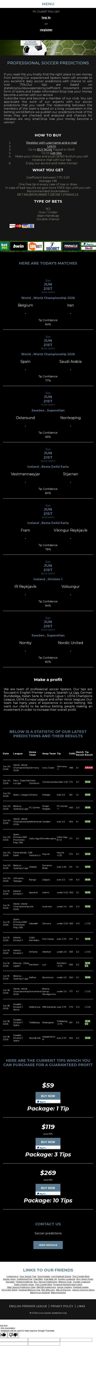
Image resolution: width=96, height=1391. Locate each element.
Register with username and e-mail (51, 142)
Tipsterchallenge (24, 1281)
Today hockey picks (24, 1284)
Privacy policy (62, 1306)
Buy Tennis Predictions (45, 1281)
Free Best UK (50, 1279)
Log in (51, 146)
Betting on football (40, 1292)
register (46, 30)
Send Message (48, 1245)
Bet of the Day (63, 1289)
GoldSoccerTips (24, 1279)
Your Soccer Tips (28, 1276)
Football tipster (81, 1287)
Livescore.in (13, 1276)
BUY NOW (44, 149)
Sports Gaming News (83, 1289)
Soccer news (9, 1279)
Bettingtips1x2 (58, 1292)
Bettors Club (65, 1281)
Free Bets (38, 1279)
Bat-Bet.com (48, 1289)
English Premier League (28, 1306)
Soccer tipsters (64, 1287)
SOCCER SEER (9, 1289)
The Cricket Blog (80, 1276)
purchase (24, 1065)
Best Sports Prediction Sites (21, 1287)
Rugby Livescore (66, 1279)
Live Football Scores (61, 1276)
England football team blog (67, 1284)
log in (46, 17)
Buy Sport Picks (84, 1279)
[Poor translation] (13, 1335)
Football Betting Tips (29, 1289)
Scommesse (43, 1276)
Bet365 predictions (46, 1287)
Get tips (56, 153)
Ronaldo (10, 1281)
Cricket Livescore (81, 1281)
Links (81, 1306)
